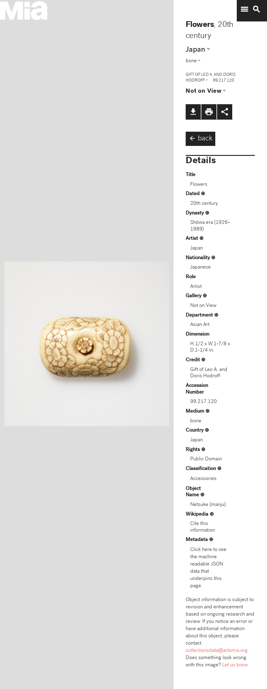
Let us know (235, 665)
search (256, 9)
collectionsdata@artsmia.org (217, 650)
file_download (193, 111)
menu (244, 9)
